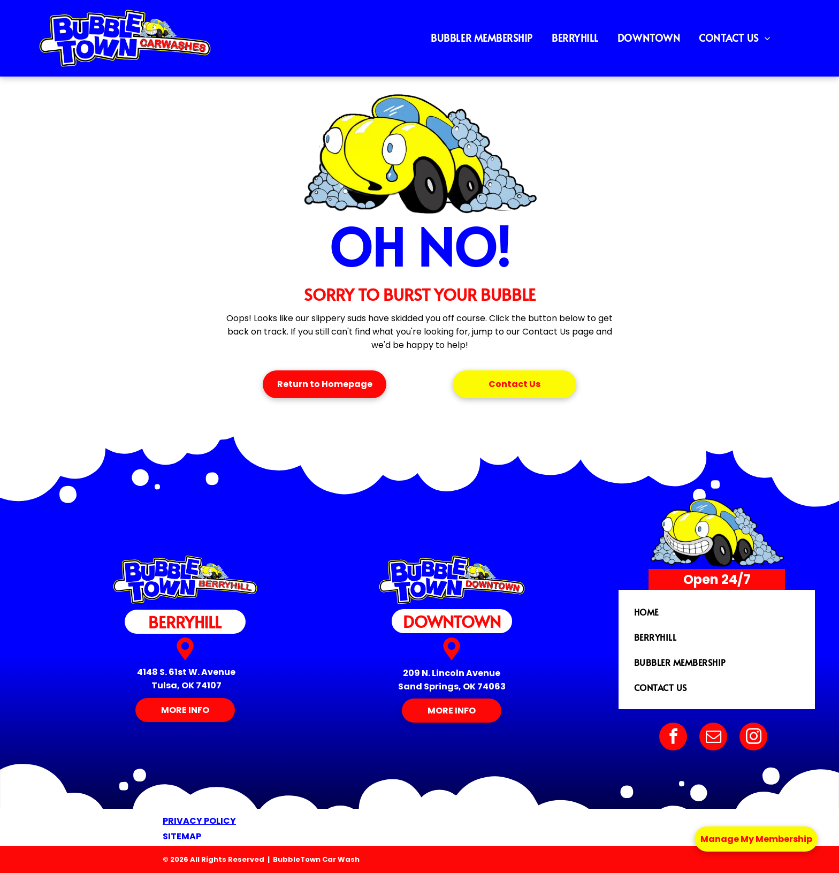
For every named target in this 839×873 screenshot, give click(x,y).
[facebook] (673, 738)
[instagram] (753, 738)
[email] (713, 738)
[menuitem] (485, 38)
